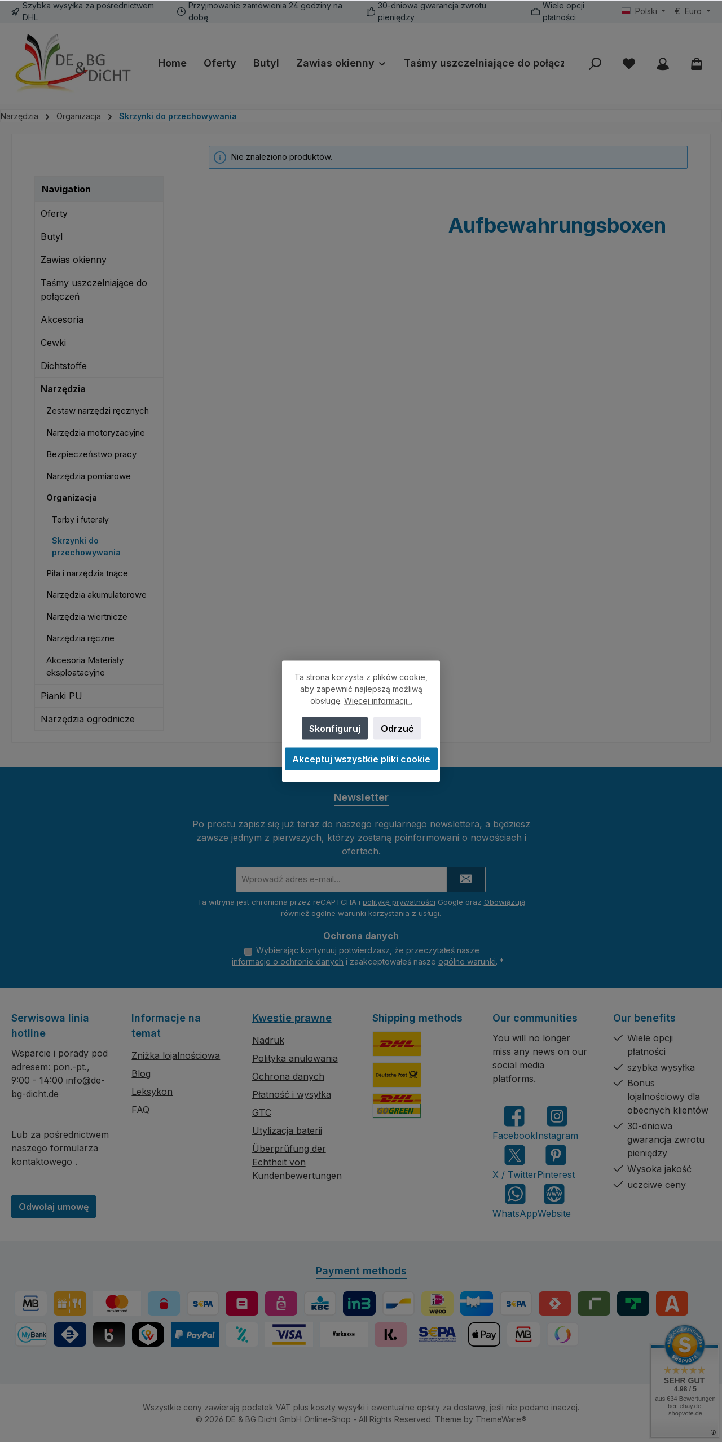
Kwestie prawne (292, 1018)
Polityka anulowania (295, 1058)
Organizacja (71, 497)
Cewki (53, 342)
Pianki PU (61, 696)
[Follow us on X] (514, 1161)
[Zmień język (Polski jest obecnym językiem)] (644, 11)
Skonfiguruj (334, 728)
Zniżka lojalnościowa (175, 1055)
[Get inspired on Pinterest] (556, 1161)
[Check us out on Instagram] (556, 1122)
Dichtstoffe (64, 365)
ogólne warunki (467, 961)
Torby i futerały (80, 519)
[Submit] (466, 878)
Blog (141, 1073)
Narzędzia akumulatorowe (96, 594)
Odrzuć (397, 728)
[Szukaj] (595, 63)
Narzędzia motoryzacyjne (95, 432)
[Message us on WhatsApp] (515, 1200)
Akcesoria (62, 319)
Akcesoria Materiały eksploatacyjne (85, 666)
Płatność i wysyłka (291, 1094)
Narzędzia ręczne (80, 638)
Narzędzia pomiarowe (88, 476)
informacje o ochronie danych (288, 961)
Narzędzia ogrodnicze (88, 719)
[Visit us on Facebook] (513, 1122)
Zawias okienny (74, 259)
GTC (261, 1112)
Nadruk (268, 1040)
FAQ (140, 1109)
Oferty (54, 213)
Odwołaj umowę (54, 1206)
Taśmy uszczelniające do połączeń (94, 289)
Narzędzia (63, 389)
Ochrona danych (288, 1076)
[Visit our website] (554, 1200)
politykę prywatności (399, 900)
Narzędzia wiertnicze (86, 616)
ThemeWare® (501, 1419)
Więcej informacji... (378, 700)
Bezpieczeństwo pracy (91, 454)
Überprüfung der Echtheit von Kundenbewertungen (297, 1162)
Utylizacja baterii (287, 1130)
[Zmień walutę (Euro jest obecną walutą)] (693, 11)
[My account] (663, 63)
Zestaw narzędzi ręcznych (97, 410)
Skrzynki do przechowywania (86, 546)
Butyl (52, 236)
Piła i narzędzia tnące (87, 573)
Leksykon (152, 1091)
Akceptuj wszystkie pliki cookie (361, 758)
